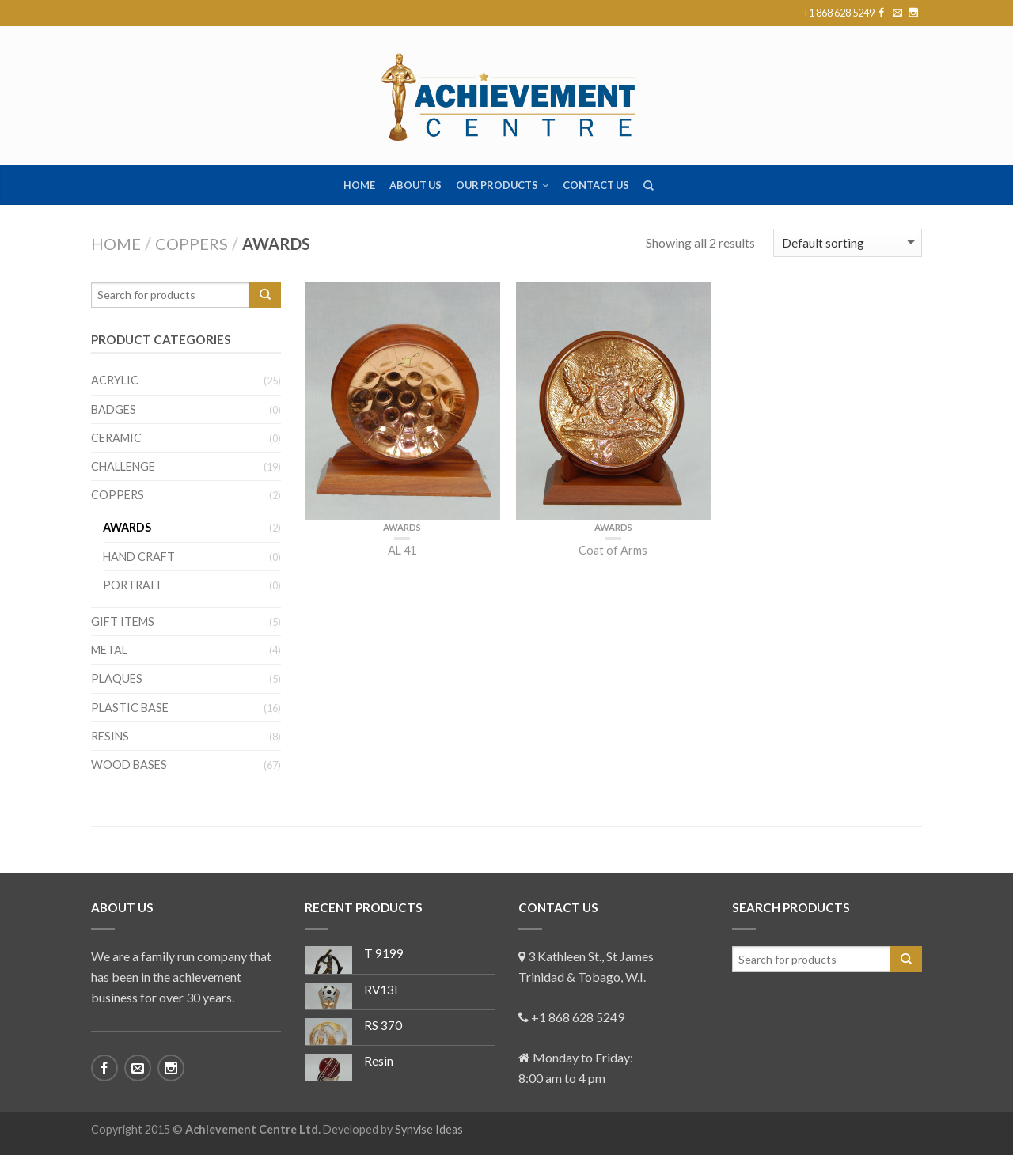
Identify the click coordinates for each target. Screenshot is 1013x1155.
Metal (109, 650)
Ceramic (116, 438)
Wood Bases (129, 764)
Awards (402, 527)
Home (359, 185)
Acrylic (114, 380)
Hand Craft (139, 556)
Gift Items (122, 621)
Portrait (132, 585)
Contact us (596, 185)
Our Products (497, 185)
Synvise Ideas (429, 1129)
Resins (110, 736)
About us (415, 185)
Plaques (116, 678)
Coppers (191, 243)
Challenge (123, 466)
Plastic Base (130, 707)
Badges (113, 409)
